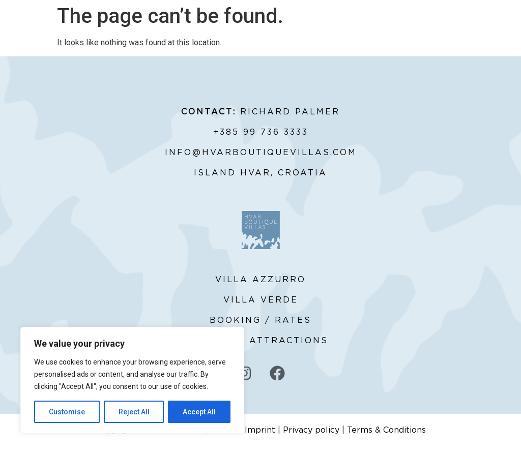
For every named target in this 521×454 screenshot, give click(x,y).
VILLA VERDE (260, 300)
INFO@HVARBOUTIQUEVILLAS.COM (261, 152)
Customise (67, 412)
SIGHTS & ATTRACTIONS (260, 341)
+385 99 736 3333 (260, 132)
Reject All (134, 412)
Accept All (199, 412)
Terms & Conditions (386, 430)
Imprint (260, 430)
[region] (132, 380)
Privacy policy (311, 430)
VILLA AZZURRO (260, 280)
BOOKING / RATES (260, 320)
